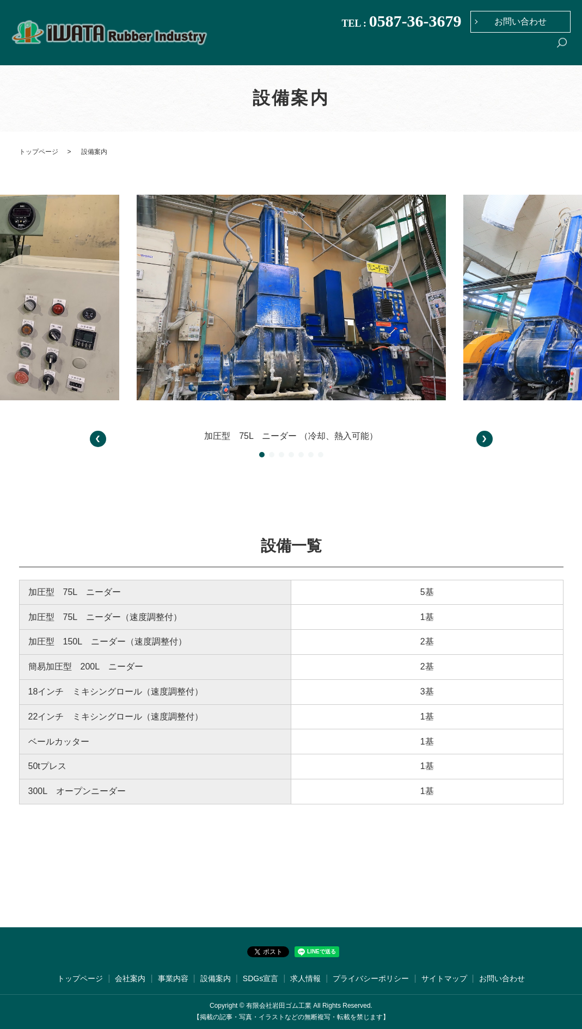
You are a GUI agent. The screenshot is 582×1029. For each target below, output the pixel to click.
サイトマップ (444, 978)
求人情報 (532, 50)
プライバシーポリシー (371, 978)
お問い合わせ (520, 21)
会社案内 (372, 50)
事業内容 (410, 50)
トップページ (325, 50)
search (562, 51)
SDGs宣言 (491, 50)
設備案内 (449, 50)
